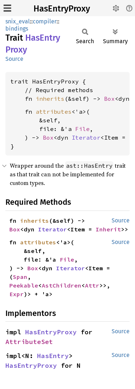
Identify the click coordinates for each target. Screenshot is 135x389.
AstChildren (61, 285)
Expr (16, 294)
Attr (92, 285)
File (82, 128)
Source (14, 58)
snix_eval (17, 21)
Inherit (108, 229)
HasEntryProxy (61, 9)
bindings (16, 28)
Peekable (23, 285)
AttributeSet (29, 342)
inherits (50, 98)
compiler (45, 21)
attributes (54, 111)
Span (20, 276)
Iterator (86, 137)
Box (109, 98)
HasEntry (53, 356)
